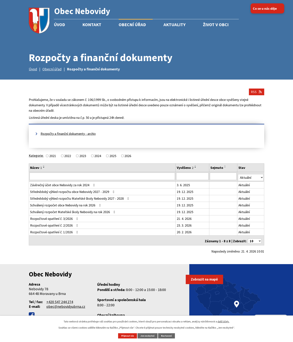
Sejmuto (217, 170)
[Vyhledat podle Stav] (250, 178)
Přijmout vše (126, 335)
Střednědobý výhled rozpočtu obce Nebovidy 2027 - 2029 (73, 193)
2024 (97, 158)
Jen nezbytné (148, 335)
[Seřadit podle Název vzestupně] (44, 168)
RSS (255, 94)
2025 (113, 158)
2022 (67, 158)
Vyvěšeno (185, 170)
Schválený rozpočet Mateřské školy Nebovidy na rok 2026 (73, 213)
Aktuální (244, 186)
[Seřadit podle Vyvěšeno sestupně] (196, 170)
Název (36, 170)
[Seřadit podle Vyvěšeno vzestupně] (196, 168)
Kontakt (91, 24)
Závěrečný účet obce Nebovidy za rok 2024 (63, 186)
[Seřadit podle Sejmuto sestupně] (225, 170)
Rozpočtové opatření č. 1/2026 (54, 233)
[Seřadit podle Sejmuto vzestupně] (225, 168)
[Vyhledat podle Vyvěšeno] (193, 178)
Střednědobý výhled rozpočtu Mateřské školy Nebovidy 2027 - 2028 (80, 200)
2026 (127, 158)
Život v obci (216, 24)
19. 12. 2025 (185, 193)
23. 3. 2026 (184, 227)
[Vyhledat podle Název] (102, 178)
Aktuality (175, 24)
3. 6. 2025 (183, 186)
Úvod (59, 24)
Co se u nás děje (269, 8)
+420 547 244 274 (59, 301)
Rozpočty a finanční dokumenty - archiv (68, 136)
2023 (82, 158)
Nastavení (168, 335)
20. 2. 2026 (184, 233)
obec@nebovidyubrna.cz (65, 306)
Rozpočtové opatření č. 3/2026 (54, 220)
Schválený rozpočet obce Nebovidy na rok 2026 (66, 206)
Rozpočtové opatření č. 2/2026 (54, 227)
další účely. (223, 321)
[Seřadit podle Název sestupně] (44, 170)
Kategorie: (36, 158)
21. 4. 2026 (184, 220)
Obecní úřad (132, 24)
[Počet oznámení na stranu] (254, 241)
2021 (52, 158)
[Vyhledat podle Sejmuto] (223, 178)
